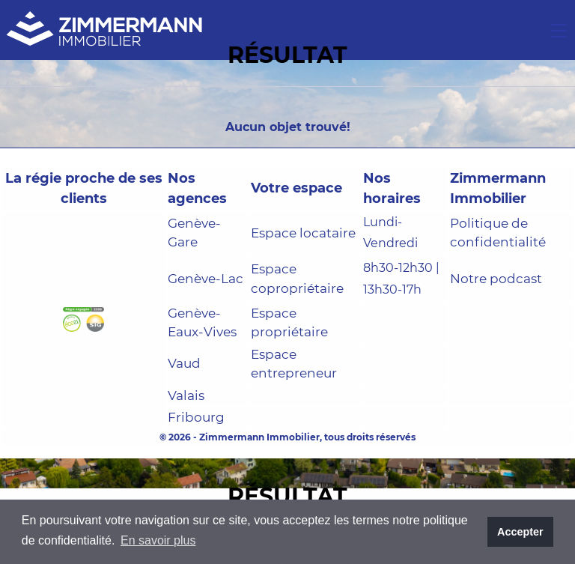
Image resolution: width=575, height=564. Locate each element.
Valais (186, 395)
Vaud (184, 363)
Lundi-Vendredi (390, 233)
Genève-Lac (205, 278)
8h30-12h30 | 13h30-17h (401, 279)
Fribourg (196, 417)
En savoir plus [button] (158, 540)
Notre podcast (496, 278)
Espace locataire (303, 232)
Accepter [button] (520, 532)
